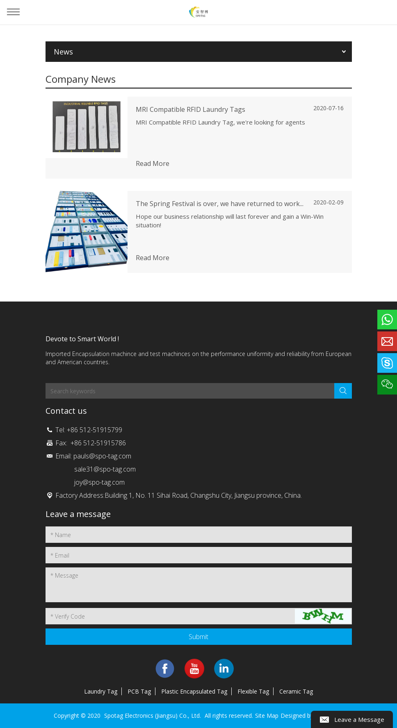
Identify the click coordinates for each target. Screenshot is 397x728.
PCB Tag (139, 691)
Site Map (266, 715)
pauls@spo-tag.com (102, 455)
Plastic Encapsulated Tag (194, 691)
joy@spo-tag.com (99, 482)
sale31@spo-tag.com (105, 469)
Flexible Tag (253, 691)
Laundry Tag (100, 691)
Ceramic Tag (296, 691)
